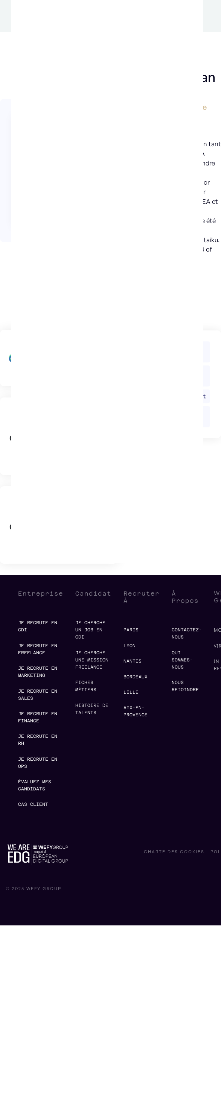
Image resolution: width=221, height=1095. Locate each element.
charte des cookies (174, 852)
